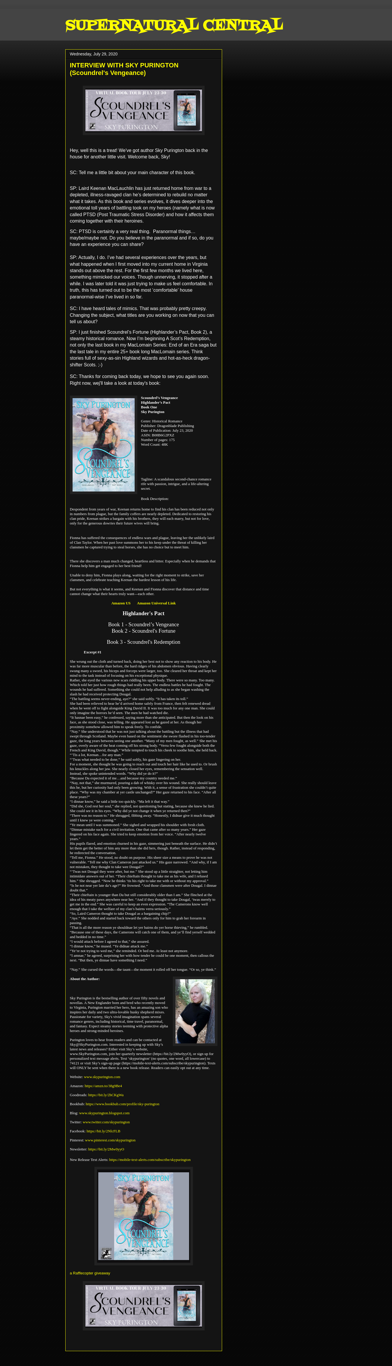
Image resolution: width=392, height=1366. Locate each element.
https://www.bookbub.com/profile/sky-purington (122, 1104)
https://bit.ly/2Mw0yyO (106, 1149)
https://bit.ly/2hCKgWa (106, 1095)
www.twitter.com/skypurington (106, 1122)
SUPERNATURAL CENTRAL (173, 26)
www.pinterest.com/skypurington (110, 1140)
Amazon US (121, 603)
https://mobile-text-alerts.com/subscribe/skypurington (150, 1159)
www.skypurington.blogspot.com (104, 1113)
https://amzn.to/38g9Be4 (103, 1086)
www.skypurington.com (102, 1077)
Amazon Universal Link (156, 603)
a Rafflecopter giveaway (90, 1273)
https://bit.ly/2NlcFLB (103, 1131)
